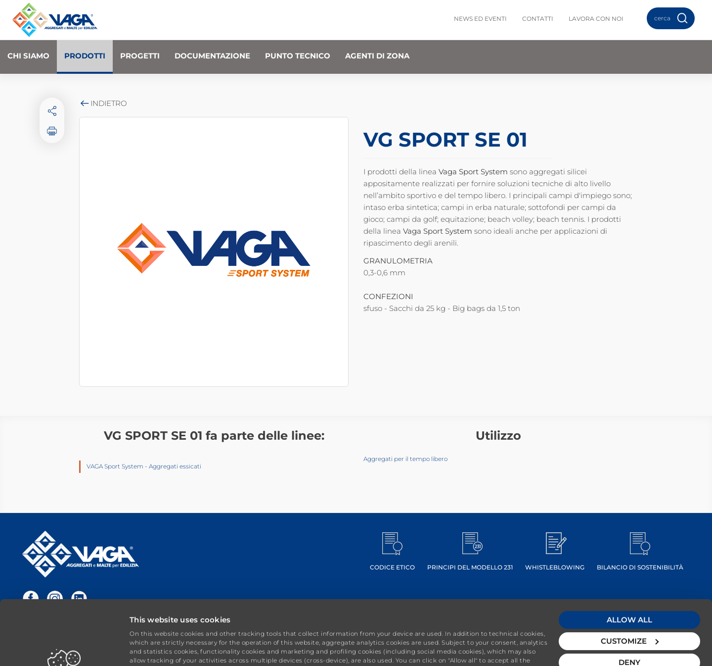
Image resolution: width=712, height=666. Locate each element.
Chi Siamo (28, 55)
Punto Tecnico (297, 55)
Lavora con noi (596, 18)
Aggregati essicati (175, 466)
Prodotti (84, 55)
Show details (154, 646)
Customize (630, 585)
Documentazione (212, 55)
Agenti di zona (377, 55)
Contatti (537, 18)
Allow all (629, 564)
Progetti (140, 55)
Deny (629, 607)
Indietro (103, 103)
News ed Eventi (480, 18)
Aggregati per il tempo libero (405, 458)
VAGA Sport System (115, 466)
